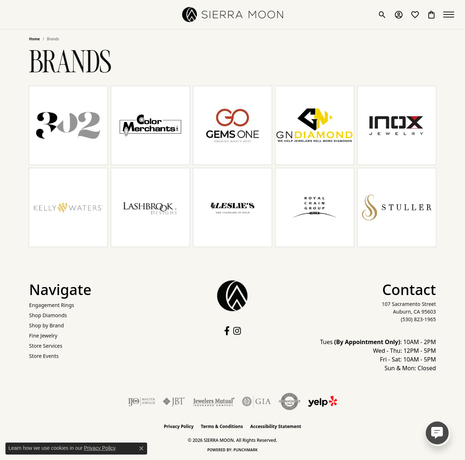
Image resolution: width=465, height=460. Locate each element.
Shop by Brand (46, 325)
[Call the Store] (418, 319)
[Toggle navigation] (450, 14)
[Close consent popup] (141, 448)
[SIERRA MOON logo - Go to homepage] (232, 14)
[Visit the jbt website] (174, 401)
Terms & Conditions (222, 426)
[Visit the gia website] (256, 401)
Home (34, 38)
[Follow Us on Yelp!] (322, 401)
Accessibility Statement (275, 426)
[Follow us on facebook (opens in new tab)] (227, 331)
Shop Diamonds (48, 315)
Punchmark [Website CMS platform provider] (246, 449)
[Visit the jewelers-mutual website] (214, 401)
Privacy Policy (179, 426)
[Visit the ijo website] (141, 401)
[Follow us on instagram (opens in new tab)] (237, 331)
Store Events (43, 355)
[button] (382, 14)
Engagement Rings (51, 305)
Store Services (45, 345)
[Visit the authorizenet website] (289, 401)
